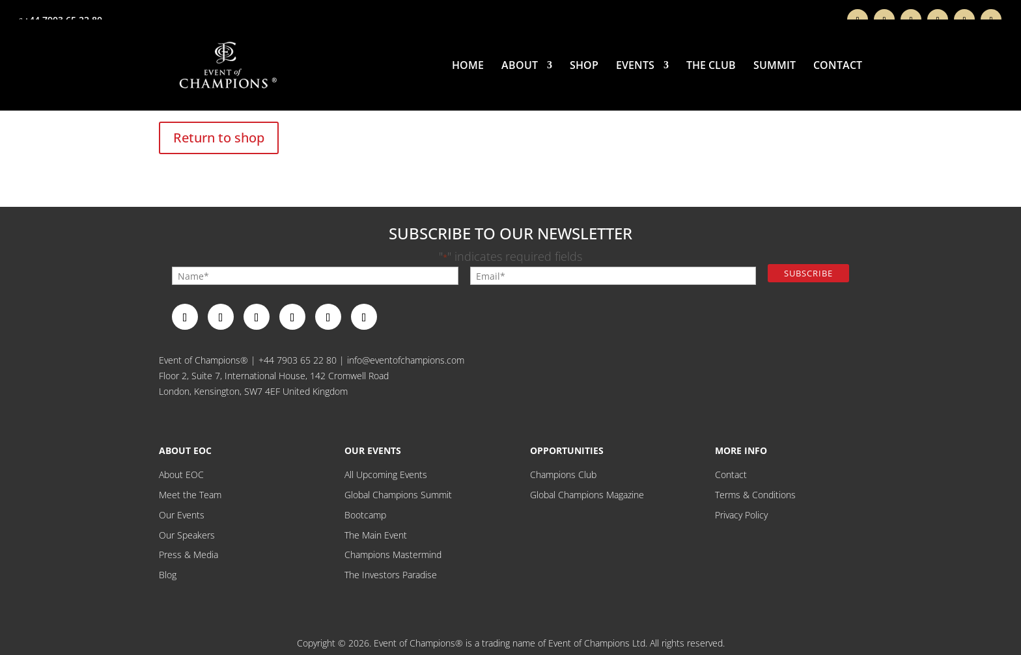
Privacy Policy (741, 515)
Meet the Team (190, 494)
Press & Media (188, 554)
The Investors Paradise (390, 574)
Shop (584, 66)
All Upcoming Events (385, 474)
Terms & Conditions (755, 494)
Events (635, 66)
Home (468, 66)
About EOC (181, 474)
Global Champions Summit (398, 494)
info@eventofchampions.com (405, 360)
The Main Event (375, 535)
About (519, 66)
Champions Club (563, 474)
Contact (837, 66)
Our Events (181, 515)
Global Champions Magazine (587, 494)
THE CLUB (711, 66)
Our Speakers (187, 535)
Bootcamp (365, 515)
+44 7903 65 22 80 (298, 360)
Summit (774, 66)
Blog (167, 574)
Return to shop (218, 137)
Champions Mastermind (392, 554)
